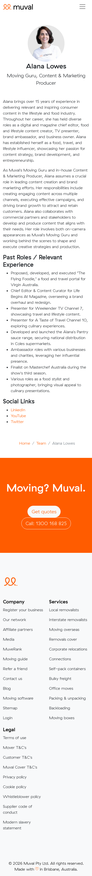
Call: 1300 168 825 (46, 523)
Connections (60, 658)
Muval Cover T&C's (20, 767)
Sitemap (10, 707)
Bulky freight (60, 678)
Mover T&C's (14, 747)
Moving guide (15, 658)
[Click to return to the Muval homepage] (18, 6)
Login (8, 717)
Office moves (61, 688)
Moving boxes (61, 717)
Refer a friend (15, 668)
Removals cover (63, 639)
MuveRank (12, 649)
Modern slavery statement (17, 825)
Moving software (18, 698)
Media (8, 639)
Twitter (17, 421)
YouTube (18, 415)
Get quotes (44, 511)
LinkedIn (18, 409)
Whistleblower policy (22, 796)
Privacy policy (14, 776)
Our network (14, 619)
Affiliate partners (18, 629)
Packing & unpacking (67, 698)
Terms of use (14, 737)
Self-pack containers (67, 668)
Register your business (23, 609)
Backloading (59, 707)
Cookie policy (14, 786)
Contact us (12, 678)
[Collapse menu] (82, 6)
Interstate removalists (68, 619)
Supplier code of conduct (17, 809)
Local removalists (64, 609)
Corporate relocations (68, 649)
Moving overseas (64, 629)
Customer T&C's (17, 757)
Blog (7, 688)
